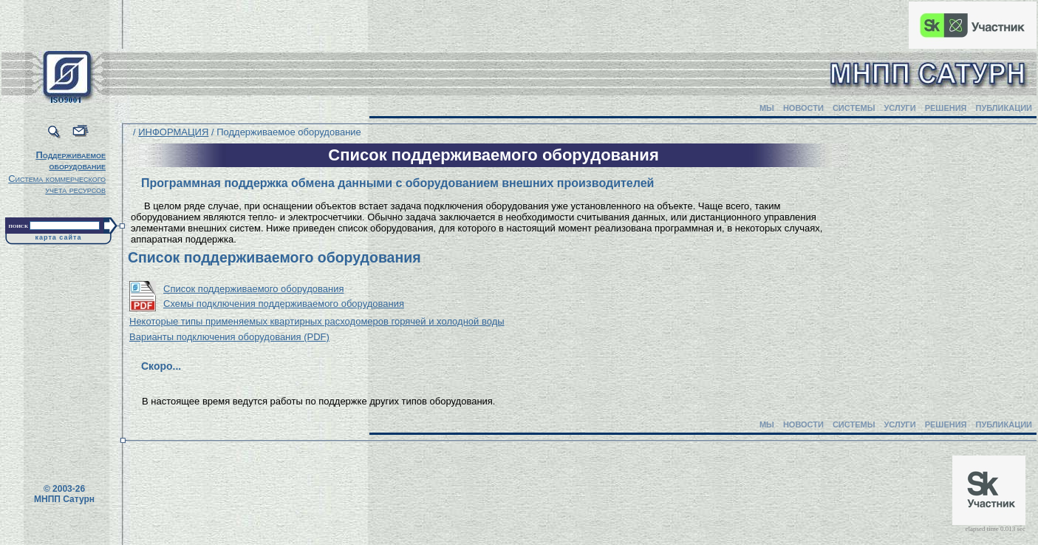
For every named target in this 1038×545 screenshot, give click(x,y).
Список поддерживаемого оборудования (253, 288)
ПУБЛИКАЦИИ (1003, 108)
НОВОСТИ (803, 108)
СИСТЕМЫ (854, 108)
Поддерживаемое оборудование (70, 160)
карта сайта (58, 237)
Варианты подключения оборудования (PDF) (229, 336)
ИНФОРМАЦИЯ (173, 132)
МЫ (766, 108)
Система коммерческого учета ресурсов (57, 184)
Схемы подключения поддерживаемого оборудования (283, 303)
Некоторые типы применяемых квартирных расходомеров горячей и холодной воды (317, 321)
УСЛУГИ (899, 108)
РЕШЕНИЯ (946, 108)
